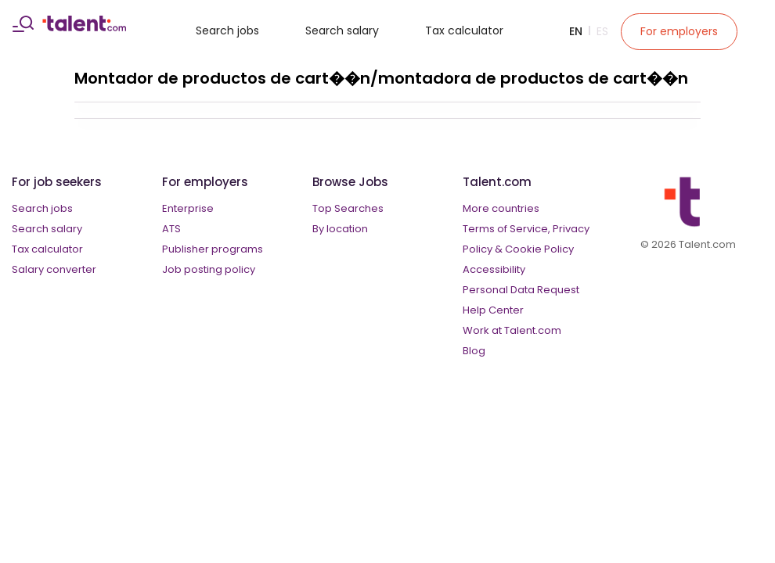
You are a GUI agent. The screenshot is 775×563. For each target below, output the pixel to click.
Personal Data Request (521, 289)
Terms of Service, (506, 228)
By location (340, 228)
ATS (171, 228)
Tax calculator (464, 30)
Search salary (342, 30)
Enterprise (188, 208)
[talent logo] (84, 27)
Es (602, 31)
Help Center (493, 310)
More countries (501, 208)
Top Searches (348, 208)
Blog (474, 350)
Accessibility (494, 269)
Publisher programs (212, 249)
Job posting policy (208, 269)
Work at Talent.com (512, 330)
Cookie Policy (539, 249)
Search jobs (227, 30)
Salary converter (54, 269)
